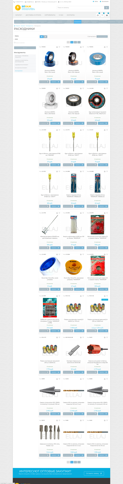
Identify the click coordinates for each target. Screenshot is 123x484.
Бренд (16, 36)
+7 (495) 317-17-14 (19, 1)
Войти (95, 1)
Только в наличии (19, 42)
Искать (25, 47)
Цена (16, 39)
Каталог (18, 15)
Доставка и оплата (33, 15)
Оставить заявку (94, 473)
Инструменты (29, 25)
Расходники (18, 70)
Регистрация (104, 1)
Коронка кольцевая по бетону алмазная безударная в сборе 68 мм (97, 362)
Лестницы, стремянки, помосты (21, 56)
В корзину (44, 81)
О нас (61, 15)
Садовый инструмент (21, 64)
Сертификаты (50, 15)
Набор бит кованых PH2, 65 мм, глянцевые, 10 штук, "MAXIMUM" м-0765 (49, 321)
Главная (17, 25)
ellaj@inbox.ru (30, 1)
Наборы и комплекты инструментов (21, 61)
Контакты (71, 15)
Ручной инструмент (21, 67)
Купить (55, 81)
